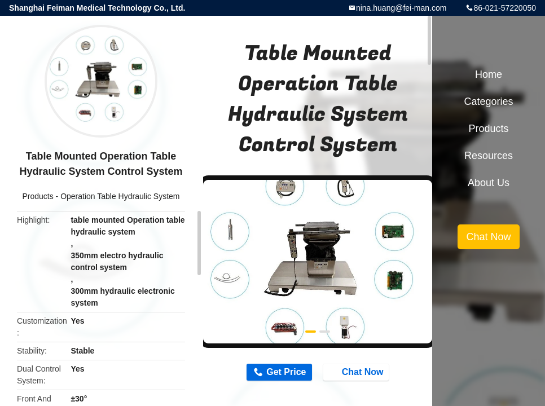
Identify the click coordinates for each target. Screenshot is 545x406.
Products (37, 196)
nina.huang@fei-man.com (401, 7)
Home (488, 74)
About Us (488, 182)
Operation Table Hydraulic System (119, 196)
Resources (488, 155)
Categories (488, 101)
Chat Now (357, 371)
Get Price (286, 372)
